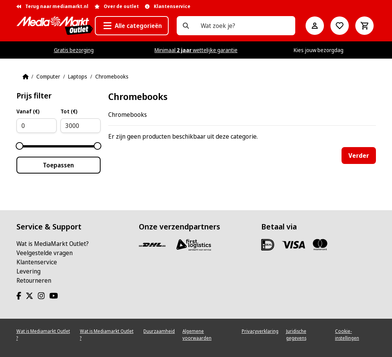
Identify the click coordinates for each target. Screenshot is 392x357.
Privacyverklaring (260, 331)
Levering (28, 271)
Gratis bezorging (74, 50)
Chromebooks (111, 76)
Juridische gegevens (296, 334)
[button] (132, 25)
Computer (48, 76)
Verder (358, 155)
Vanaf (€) (27, 111)
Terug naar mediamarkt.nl (52, 6)
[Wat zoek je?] (186, 25)
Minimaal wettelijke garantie (196, 50)
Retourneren (33, 280)
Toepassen (58, 165)
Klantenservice (36, 262)
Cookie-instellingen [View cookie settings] (347, 334)
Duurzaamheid (159, 331)
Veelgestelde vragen (44, 253)
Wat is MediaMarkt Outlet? (52, 243)
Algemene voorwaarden (196, 334)
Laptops (77, 76)
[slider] (19, 146)
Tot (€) (68, 111)
